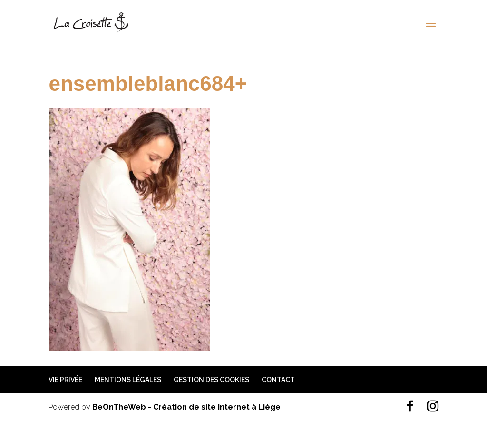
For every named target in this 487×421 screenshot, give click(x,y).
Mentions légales (128, 379)
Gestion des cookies (211, 379)
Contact (278, 379)
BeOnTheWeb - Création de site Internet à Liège (186, 406)
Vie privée (65, 379)
